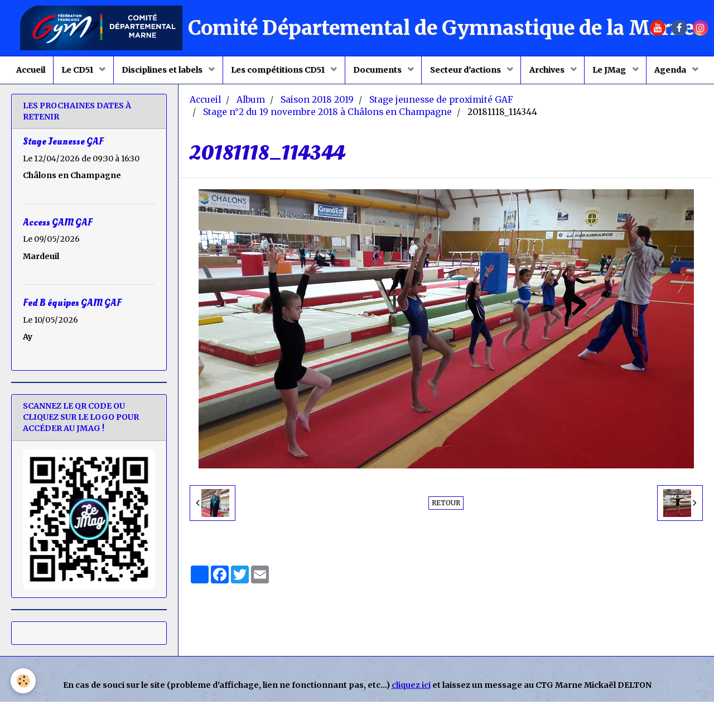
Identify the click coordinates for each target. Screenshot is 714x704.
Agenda (674, 70)
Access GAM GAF (58, 224)
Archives (548, 70)
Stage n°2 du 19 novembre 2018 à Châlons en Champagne (327, 114)
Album (251, 102)
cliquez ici (411, 687)
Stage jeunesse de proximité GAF (441, 102)
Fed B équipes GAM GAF (72, 304)
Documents (378, 70)
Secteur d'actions (467, 70)
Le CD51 (76, 70)
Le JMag (612, 70)
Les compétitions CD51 (278, 70)
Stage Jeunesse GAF (63, 143)
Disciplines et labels (161, 70)
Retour (446, 505)
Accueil (27, 70)
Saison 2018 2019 (317, 102)
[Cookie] (23, 680)
